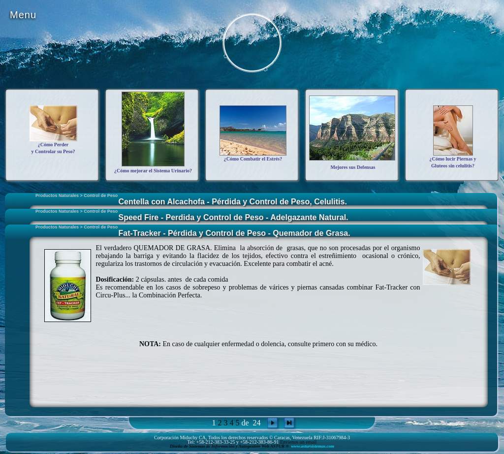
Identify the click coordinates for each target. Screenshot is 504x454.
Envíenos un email (298, 442)
